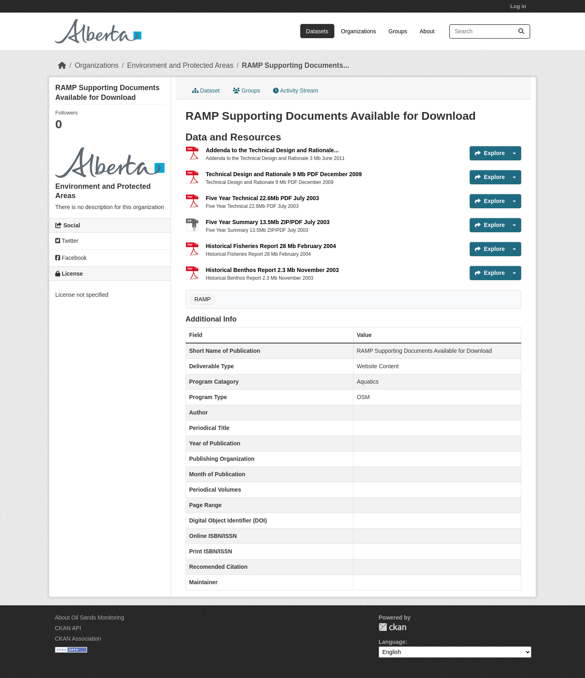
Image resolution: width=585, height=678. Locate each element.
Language (392, 642)
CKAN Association (78, 638)
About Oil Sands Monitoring (89, 617)
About (427, 31)
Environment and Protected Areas (180, 65)
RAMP (203, 299)
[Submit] (521, 31)
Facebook (71, 258)
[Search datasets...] (489, 31)
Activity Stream (295, 90)
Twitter (66, 241)
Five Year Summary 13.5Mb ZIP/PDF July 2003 (268, 222)
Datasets (317, 31)
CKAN (392, 627)
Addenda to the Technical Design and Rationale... (272, 150)
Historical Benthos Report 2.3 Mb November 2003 (272, 270)
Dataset (206, 90)
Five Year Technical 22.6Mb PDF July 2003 (262, 198)
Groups (397, 31)
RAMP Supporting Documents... (295, 65)
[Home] (62, 65)
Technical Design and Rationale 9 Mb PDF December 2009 (284, 174)
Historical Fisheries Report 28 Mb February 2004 (271, 246)
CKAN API (68, 628)
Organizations (358, 31)
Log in (518, 6)
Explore (490, 153)
